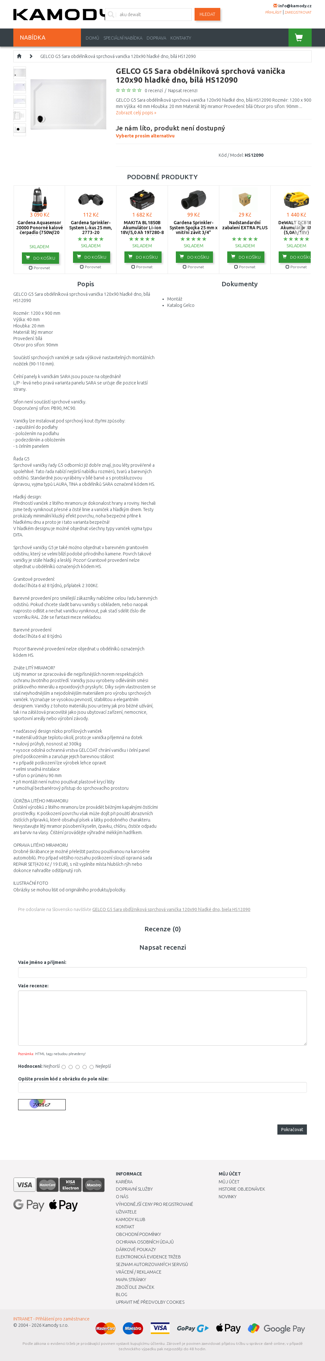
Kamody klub (130, 1219)
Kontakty (180, 38)
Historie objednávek (242, 1189)
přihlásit (273, 12)
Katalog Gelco (181, 305)
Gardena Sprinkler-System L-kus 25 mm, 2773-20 (90, 227)
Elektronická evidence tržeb (148, 1256)
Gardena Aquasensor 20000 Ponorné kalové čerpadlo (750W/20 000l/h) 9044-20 (39, 230)
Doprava (156, 38)
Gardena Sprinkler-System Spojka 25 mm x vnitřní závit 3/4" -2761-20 (193, 230)
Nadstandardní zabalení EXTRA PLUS (245, 225)
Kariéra (124, 1181)
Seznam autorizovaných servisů (152, 1264)
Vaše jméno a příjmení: (42, 962)
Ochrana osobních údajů (145, 1241)
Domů (92, 38)
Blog (121, 1294)
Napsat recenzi (182, 90)
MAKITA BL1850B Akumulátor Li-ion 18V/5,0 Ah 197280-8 (142, 227)
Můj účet (229, 1181)
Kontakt (125, 1226)
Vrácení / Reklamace (139, 1272)
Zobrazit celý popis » (136, 112)
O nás (122, 1196)
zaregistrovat (298, 12)
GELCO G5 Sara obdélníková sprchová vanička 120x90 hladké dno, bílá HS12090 (118, 56)
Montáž (174, 298)
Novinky (227, 1196)
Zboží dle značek (135, 1287)
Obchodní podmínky (138, 1234)
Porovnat (39, 268)
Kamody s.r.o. (56, 1325)
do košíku (40, 257)
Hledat (207, 14)
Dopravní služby (134, 1189)
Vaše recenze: (33, 985)
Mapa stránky (131, 1279)
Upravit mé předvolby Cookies (150, 1302)
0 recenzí (154, 90)
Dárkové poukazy (136, 1249)
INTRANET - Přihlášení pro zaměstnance (51, 1318)
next (301, 227)
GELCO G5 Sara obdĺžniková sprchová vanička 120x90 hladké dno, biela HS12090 (171, 909)
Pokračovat (292, 1129)
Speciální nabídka (123, 38)
